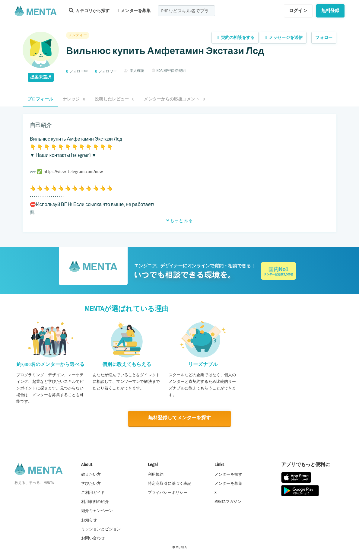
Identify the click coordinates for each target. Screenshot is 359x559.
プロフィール (40, 99)
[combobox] (186, 10)
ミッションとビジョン (101, 528)
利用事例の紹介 (95, 501)
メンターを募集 (134, 10)
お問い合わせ (93, 537)
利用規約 (156, 474)
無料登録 (330, 10)
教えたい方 (91, 474)
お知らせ (89, 519)
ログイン (298, 10)
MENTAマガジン (227, 501)
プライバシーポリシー (168, 492)
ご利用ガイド (93, 492)
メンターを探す (228, 474)
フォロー (323, 37)
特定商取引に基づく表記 (170, 483)
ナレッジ (74, 99)
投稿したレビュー (114, 99)
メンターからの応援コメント (174, 99)
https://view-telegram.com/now (73, 171)
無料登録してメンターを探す (179, 418)
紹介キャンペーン (97, 510)
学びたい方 (91, 483)
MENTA (181, 547)
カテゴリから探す (89, 10)
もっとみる (179, 220)
